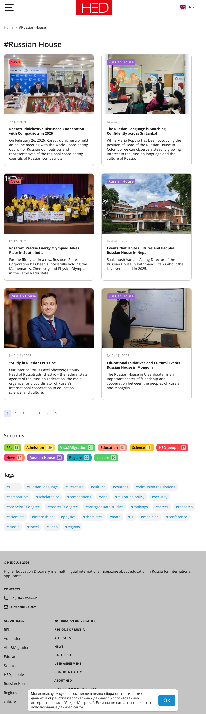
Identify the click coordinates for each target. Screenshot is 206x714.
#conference (176, 516)
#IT (130, 516)
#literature (74, 486)
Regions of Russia (69, 630)
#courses (120, 486)
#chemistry (92, 516)
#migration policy (129, 496)
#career (161, 506)
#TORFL (12, 486)
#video (52, 526)
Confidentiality (68, 672)
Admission (39, 447)
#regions (72, 526)
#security (159, 496)
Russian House (45, 457)
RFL (12, 447)
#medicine (150, 516)
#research (184, 506)
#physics (68, 516)
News (14, 457)
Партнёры (62, 655)
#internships (42, 516)
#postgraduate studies (104, 506)
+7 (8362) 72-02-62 (23, 598)
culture (106, 457)
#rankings (139, 506)
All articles (14, 621)
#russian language (42, 486)
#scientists (15, 516)
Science (141, 447)
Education (112, 447)
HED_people (172, 447)
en (185, 7)
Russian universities (78, 621)
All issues (62, 638)
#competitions (79, 496)
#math (115, 516)
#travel (33, 526)
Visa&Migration (76, 447)
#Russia (13, 526)
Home (9, 27)
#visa (103, 496)
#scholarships (48, 496)
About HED (63, 681)
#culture (98, 486)
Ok (166, 700)
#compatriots (17, 496)
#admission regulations (155, 486)
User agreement (67, 664)
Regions (79, 457)
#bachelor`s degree (23, 506)
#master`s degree (62, 506)
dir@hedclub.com (23, 607)
